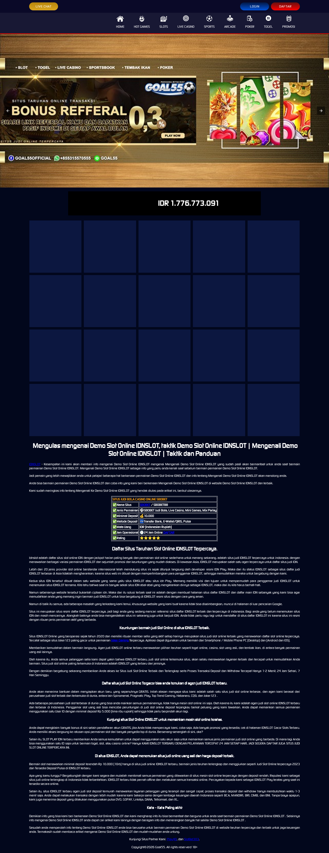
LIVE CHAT (44, 6)
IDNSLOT (34, 464)
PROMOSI (288, 22)
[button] (8, 111)
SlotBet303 (191, 839)
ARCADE (230, 22)
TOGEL (268, 22)
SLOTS (163, 22)
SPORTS (209, 22)
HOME (120, 22)
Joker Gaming (120, 640)
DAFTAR (285, 6)
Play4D (172, 839)
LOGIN (254, 6)
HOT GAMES (142, 22)
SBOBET (145, 505)
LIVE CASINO (186, 22)
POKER (249, 22)
